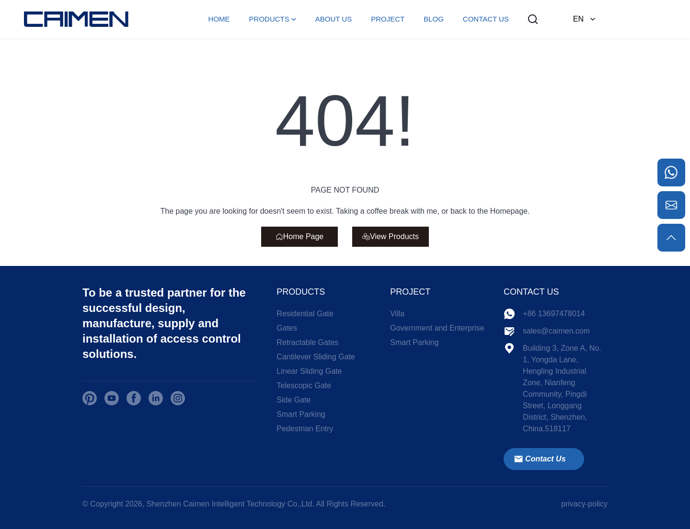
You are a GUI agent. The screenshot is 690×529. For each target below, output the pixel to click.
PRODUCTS (269, 19)
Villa (397, 314)
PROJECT (387, 19)
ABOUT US (333, 19)
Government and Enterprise (437, 328)
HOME (219, 19)
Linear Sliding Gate (309, 371)
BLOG (434, 19)
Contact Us (539, 459)
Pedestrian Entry (304, 429)
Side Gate (293, 400)
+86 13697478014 (554, 314)
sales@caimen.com (556, 331)
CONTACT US (486, 19)
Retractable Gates (307, 342)
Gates (286, 328)
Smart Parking (300, 414)
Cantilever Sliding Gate (315, 357)
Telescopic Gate (303, 385)
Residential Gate (304, 314)
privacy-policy (584, 504)
